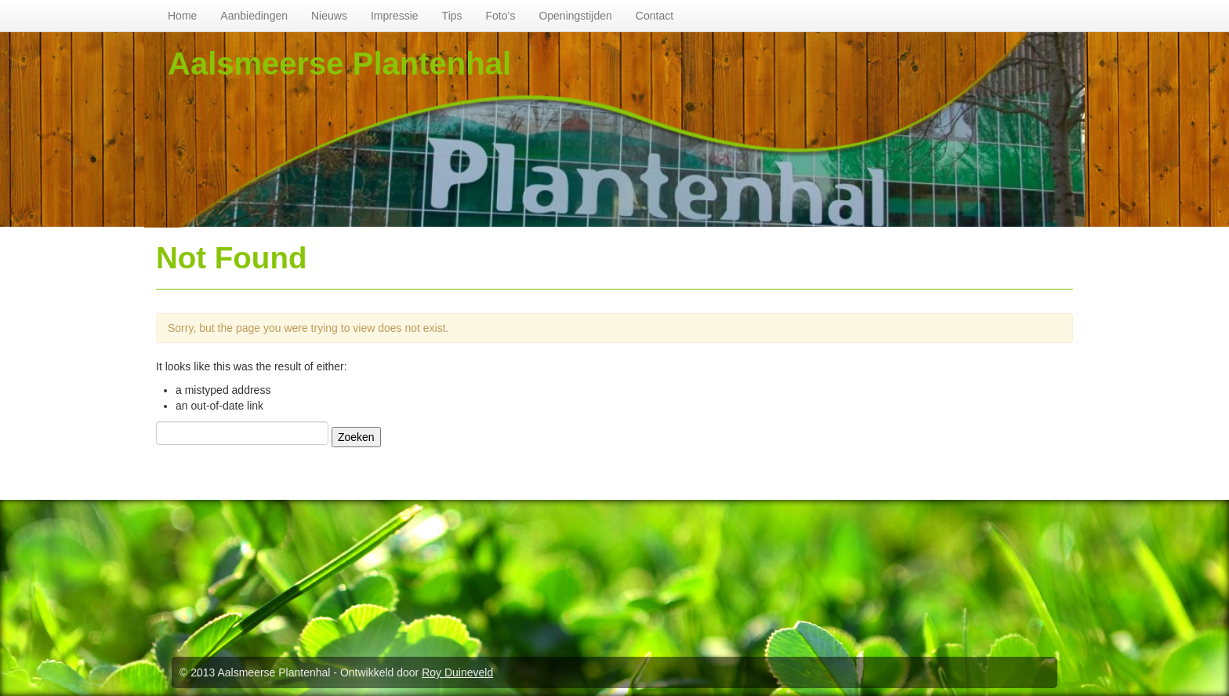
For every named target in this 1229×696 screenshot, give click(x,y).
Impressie (395, 15)
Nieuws (329, 15)
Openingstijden (574, 15)
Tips (452, 15)
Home (182, 15)
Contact (654, 15)
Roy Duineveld (457, 672)
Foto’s (501, 15)
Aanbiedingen (254, 15)
